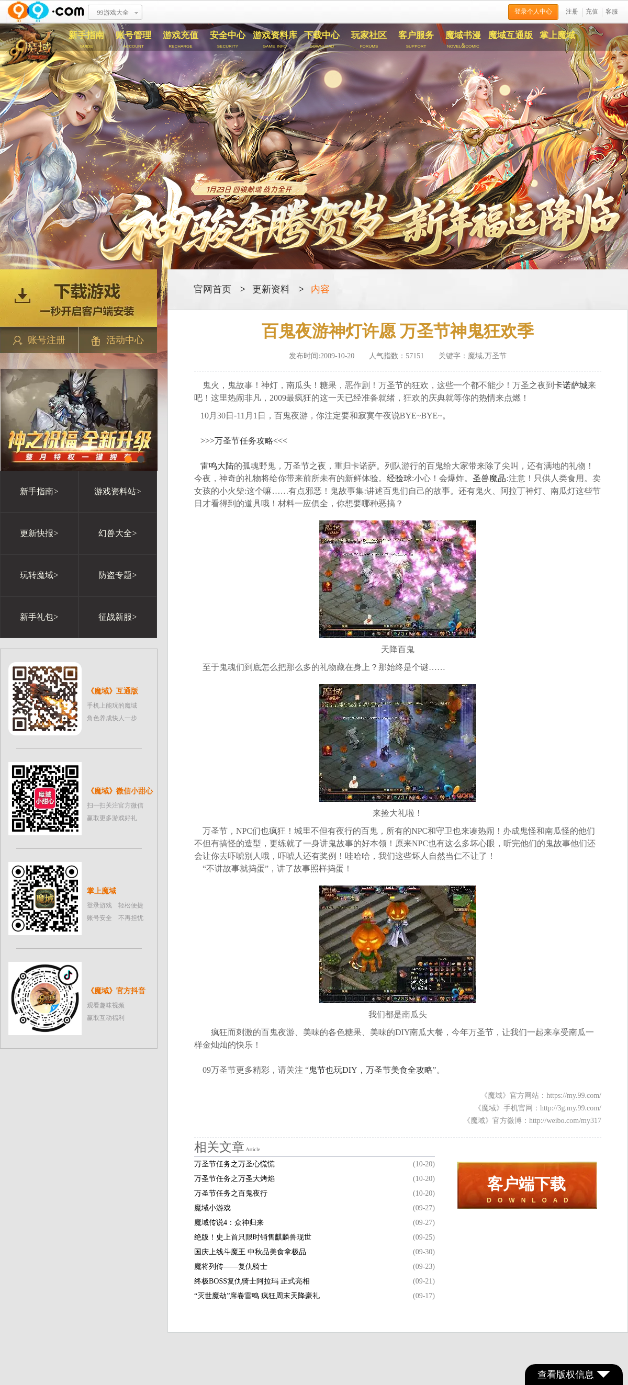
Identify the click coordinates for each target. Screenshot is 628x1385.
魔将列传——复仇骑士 (230, 1266)
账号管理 (133, 39)
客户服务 (416, 39)
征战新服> (117, 616)
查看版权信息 (573, 1374)
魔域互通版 (510, 35)
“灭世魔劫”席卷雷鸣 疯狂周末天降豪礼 (257, 1296)
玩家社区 (368, 39)
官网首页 (212, 289)
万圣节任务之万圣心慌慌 (234, 1164)
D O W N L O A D (527, 1189)
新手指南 (86, 39)
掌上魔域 (557, 35)
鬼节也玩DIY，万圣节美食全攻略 (370, 1069)
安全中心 (227, 39)
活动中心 (118, 340)
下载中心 (321, 39)
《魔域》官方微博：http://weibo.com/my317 (532, 1121)
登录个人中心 (533, 11)
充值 (592, 11)
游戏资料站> (117, 491)
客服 (611, 11)
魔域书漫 (463, 39)
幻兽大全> (117, 533)
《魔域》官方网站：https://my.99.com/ (540, 1095)
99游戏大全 (113, 12)
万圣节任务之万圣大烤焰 (234, 1179)
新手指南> (39, 491)
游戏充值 (180, 39)
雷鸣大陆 (217, 465)
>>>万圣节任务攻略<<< (243, 440)
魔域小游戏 (212, 1208)
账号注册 (39, 340)
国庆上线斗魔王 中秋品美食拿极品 (250, 1252)
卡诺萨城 (571, 385)
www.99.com (45, 12)
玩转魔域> (39, 575)
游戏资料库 (274, 39)
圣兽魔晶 (489, 478)
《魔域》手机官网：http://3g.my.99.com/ (537, 1108)
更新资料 (271, 289)
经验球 (399, 478)
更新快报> (39, 533)
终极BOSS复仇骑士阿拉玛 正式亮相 (252, 1281)
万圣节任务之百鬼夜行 (230, 1193)
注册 (572, 11)
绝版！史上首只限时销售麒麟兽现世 (252, 1237)
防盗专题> (117, 575)
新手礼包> (39, 616)
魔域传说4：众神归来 (229, 1223)
